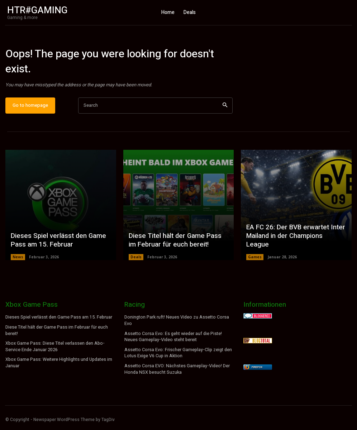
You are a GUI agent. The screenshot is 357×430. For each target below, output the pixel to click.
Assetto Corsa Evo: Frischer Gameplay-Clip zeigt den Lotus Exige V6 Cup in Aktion (178, 354)
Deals (136, 260)
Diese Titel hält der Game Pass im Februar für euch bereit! (177, 244)
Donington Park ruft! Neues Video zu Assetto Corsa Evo (176, 323)
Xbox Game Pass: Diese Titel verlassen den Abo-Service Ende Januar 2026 (54, 348)
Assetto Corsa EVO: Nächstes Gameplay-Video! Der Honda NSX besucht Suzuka (176, 370)
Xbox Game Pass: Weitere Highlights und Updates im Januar (58, 364)
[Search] (225, 108)
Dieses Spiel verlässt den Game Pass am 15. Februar (56, 244)
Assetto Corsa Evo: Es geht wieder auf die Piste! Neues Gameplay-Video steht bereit (173, 339)
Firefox (257, 370)
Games (255, 260)
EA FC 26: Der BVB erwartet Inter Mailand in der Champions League (295, 244)
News (18, 260)
